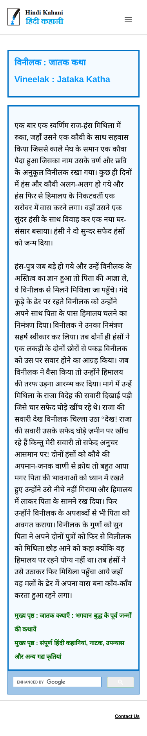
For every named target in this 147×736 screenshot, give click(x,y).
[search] (56, 682)
